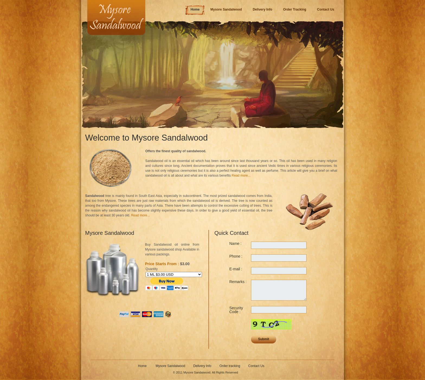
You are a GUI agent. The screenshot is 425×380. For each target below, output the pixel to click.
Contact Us (256, 366)
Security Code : (236, 310)
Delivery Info (202, 366)
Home (142, 366)
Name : (235, 243)
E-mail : (235, 269)
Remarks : (238, 282)
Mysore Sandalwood (170, 366)
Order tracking (230, 366)
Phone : (235, 256)
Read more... (241, 175)
